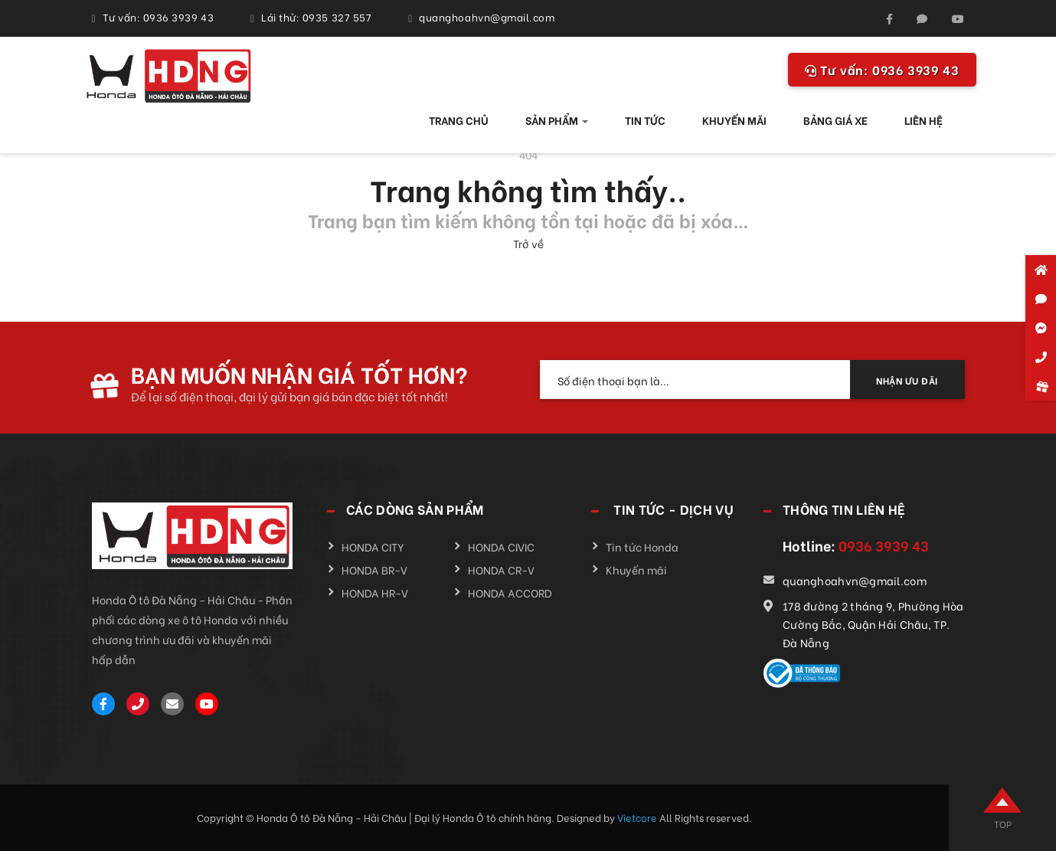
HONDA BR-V (374, 569)
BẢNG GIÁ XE (835, 120)
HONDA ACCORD (510, 592)
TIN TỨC (645, 120)
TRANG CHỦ (459, 120)
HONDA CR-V (501, 569)
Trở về (528, 243)
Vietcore (638, 817)
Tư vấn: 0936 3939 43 (158, 16)
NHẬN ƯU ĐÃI (907, 380)
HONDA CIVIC (501, 546)
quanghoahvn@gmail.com (486, 16)
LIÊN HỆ (923, 120)
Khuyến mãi (636, 569)
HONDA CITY (373, 546)
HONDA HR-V (375, 592)
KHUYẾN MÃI (734, 120)
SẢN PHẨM (556, 120)
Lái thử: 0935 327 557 (316, 16)
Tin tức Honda (642, 546)
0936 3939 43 (882, 69)
